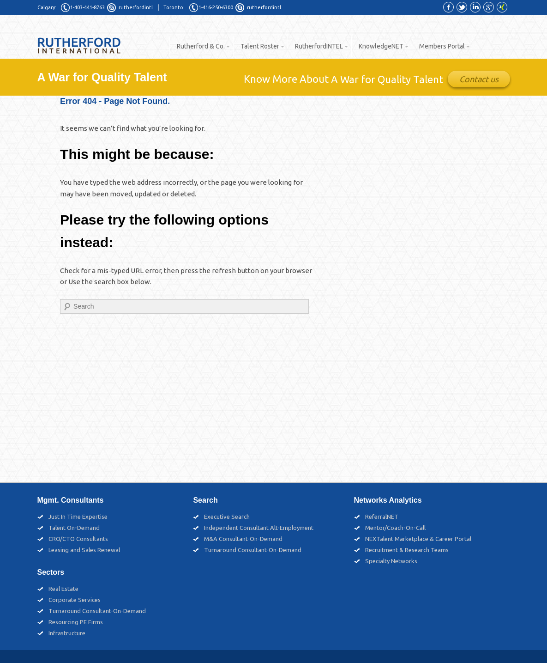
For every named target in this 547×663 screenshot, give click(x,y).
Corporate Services (74, 599)
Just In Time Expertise (78, 516)
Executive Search (227, 516)
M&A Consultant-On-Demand (243, 538)
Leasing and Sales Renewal (84, 550)
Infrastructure (66, 633)
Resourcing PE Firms (75, 622)
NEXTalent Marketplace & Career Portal (418, 538)
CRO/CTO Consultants (78, 538)
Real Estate (63, 588)
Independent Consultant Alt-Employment (258, 527)
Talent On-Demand (74, 527)
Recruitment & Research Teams (407, 550)
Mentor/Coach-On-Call (395, 527)
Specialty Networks (391, 561)
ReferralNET (381, 516)
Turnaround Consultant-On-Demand (252, 550)
